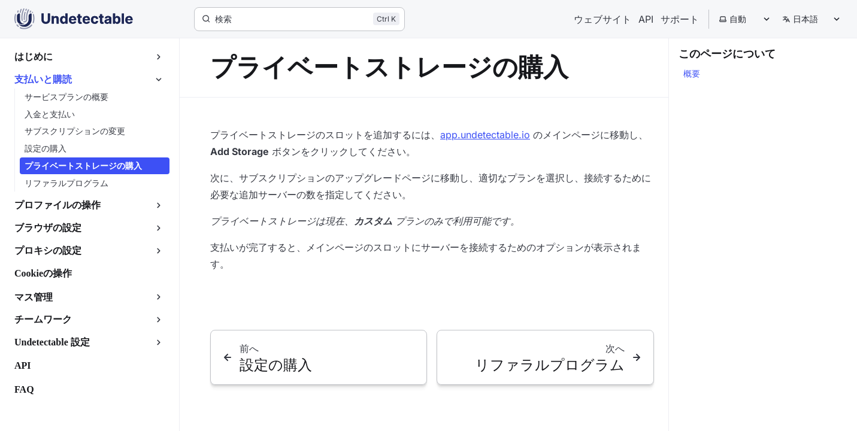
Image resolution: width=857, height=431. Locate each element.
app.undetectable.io (485, 135)
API (645, 19)
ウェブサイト (602, 19)
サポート (680, 19)
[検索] (299, 19)
